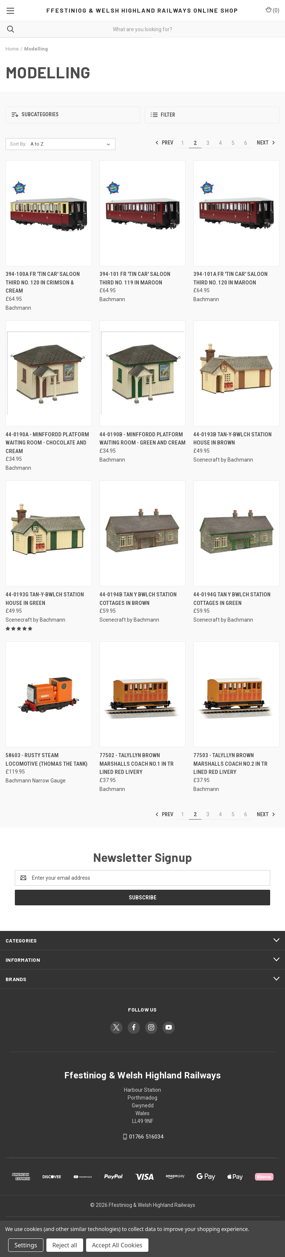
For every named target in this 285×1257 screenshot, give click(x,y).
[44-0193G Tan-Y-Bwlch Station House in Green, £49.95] (48, 533)
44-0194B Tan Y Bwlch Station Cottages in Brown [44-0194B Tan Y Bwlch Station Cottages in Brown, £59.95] (138, 598)
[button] (73, 115)
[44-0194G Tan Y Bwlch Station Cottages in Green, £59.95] (236, 533)
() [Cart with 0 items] (272, 10)
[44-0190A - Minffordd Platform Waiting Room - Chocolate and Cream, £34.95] (48, 373)
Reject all (64, 1245)
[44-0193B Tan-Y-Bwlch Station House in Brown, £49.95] (236, 373)
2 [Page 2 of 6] (195, 143)
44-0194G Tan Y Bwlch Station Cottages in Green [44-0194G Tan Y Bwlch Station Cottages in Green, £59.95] (232, 598)
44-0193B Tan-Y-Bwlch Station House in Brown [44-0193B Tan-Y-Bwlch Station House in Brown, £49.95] (232, 438)
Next (266, 142)
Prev (164, 142)
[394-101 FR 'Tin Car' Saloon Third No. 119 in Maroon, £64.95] (142, 213)
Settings (25, 1245)
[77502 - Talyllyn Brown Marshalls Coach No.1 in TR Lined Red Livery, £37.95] (142, 694)
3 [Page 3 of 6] (207, 143)
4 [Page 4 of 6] (220, 143)
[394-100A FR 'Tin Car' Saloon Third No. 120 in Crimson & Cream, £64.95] (48, 213)
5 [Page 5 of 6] (233, 143)
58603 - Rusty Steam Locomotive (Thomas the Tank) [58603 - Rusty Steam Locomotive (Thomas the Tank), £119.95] (47, 759)
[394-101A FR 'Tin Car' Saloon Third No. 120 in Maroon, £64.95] (236, 213)
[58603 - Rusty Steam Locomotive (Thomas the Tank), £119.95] (48, 694)
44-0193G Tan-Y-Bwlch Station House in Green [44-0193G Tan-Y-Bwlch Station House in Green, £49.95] (45, 598)
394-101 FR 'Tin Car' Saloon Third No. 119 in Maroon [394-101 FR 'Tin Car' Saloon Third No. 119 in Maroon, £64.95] (134, 278)
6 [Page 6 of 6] (245, 143)
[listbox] (71, 144)
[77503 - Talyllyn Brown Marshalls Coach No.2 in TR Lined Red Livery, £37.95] (236, 694)
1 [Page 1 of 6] (182, 143)
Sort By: (18, 144)
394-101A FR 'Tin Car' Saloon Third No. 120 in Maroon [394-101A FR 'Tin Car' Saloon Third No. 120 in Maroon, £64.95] (230, 278)
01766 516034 (146, 1136)
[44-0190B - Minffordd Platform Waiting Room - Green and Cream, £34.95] (142, 373)
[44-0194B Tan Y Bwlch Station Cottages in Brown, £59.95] (142, 533)
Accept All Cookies (117, 1245)
